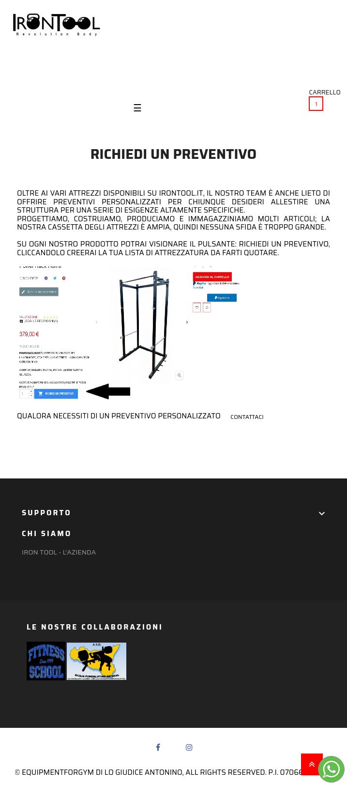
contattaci (246, 416)
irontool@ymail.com (298, 71)
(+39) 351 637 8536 (307, 63)
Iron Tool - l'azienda (59, 552)
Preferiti (70, 70)
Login (22, 70)
